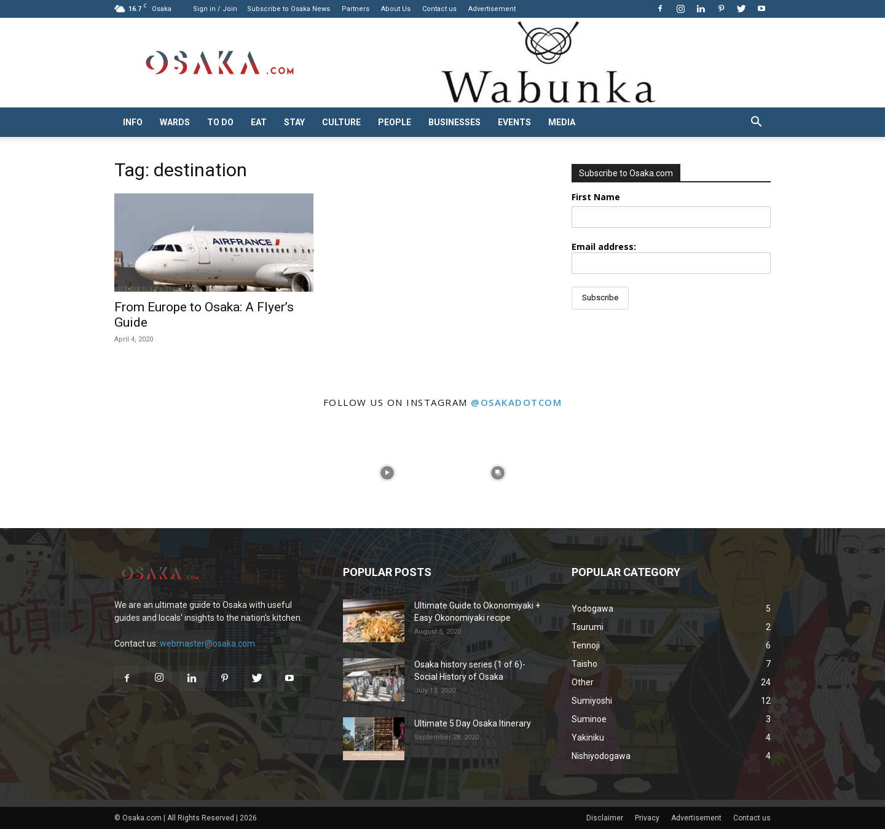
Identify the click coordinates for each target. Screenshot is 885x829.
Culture (341, 122)
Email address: (671, 257)
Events (514, 122)
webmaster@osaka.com (207, 643)
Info (133, 122)
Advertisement (492, 9)
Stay (294, 122)
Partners (355, 9)
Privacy (647, 818)
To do (220, 122)
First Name (596, 197)
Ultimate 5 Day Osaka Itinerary (472, 723)
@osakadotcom (516, 402)
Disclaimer (604, 818)
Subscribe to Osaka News (288, 9)
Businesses (454, 122)
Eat (259, 122)
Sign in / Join (215, 9)
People (394, 122)
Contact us (439, 9)
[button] (756, 123)
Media (561, 122)
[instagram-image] (55, 473)
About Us (396, 9)
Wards (175, 122)
